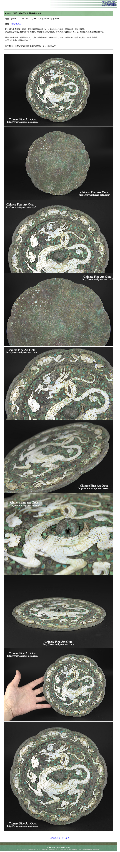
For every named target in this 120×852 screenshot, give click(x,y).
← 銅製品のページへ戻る (58, 838)
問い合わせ (17, 24)
